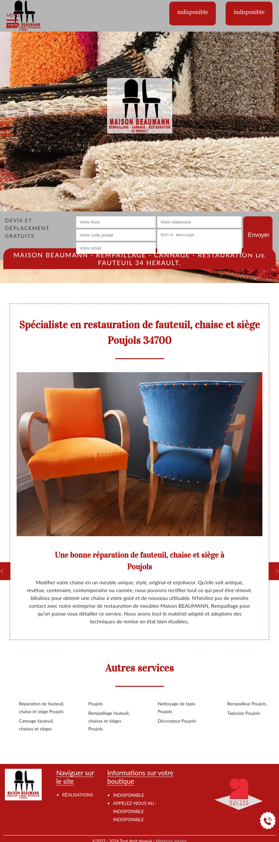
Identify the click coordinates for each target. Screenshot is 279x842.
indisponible (128, 811)
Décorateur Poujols (177, 721)
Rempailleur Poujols (246, 703)
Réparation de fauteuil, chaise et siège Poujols (41, 707)
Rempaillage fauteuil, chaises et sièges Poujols (109, 720)
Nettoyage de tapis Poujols (176, 707)
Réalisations (77, 794)
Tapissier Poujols (243, 713)
